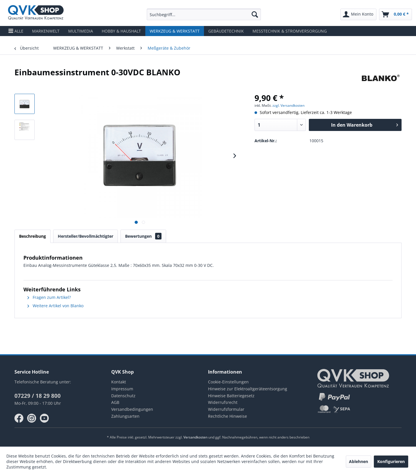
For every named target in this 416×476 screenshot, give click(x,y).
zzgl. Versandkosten (288, 105)
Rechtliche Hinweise (227, 416)
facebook (19, 418)
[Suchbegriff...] (204, 14)
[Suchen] (255, 14)
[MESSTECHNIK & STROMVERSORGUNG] (289, 31)
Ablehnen (358, 461)
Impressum (122, 388)
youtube (44, 418)
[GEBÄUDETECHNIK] (226, 31)
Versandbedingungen (132, 409)
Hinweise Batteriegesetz (231, 395)
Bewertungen (143, 236)
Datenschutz (123, 395)
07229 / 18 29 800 (37, 396)
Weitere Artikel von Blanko (55, 305)
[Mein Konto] (358, 14)
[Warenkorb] (395, 14)
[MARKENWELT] (46, 31)
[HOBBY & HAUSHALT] (121, 31)
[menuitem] (204, 14)
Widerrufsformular (226, 409)
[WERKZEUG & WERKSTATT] (174, 31)
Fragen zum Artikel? (49, 297)
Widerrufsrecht (222, 402)
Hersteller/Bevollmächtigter (85, 236)
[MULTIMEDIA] (80, 31)
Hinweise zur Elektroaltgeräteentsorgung (247, 388)
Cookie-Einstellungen (228, 382)
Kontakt (118, 382)
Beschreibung (32, 236)
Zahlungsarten (125, 416)
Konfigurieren (391, 461)
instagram (32, 418)
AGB (115, 402)
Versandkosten (195, 437)
